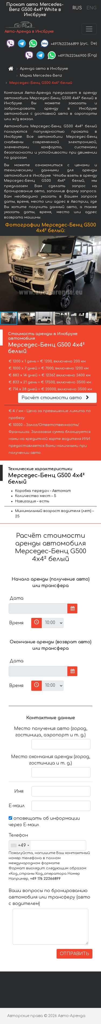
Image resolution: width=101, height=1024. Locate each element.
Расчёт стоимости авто (56, 397)
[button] (96, 273)
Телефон (18, 835)
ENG (91, 8)
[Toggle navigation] (89, 29)
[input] (38, 608)
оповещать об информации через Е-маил (44, 821)
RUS (77, 8)
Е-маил (17, 805)
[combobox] (20, 845)
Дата (16, 598)
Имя (18, 791)
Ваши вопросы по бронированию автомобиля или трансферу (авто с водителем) (49, 897)
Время (16, 623)
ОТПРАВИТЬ (74, 953)
